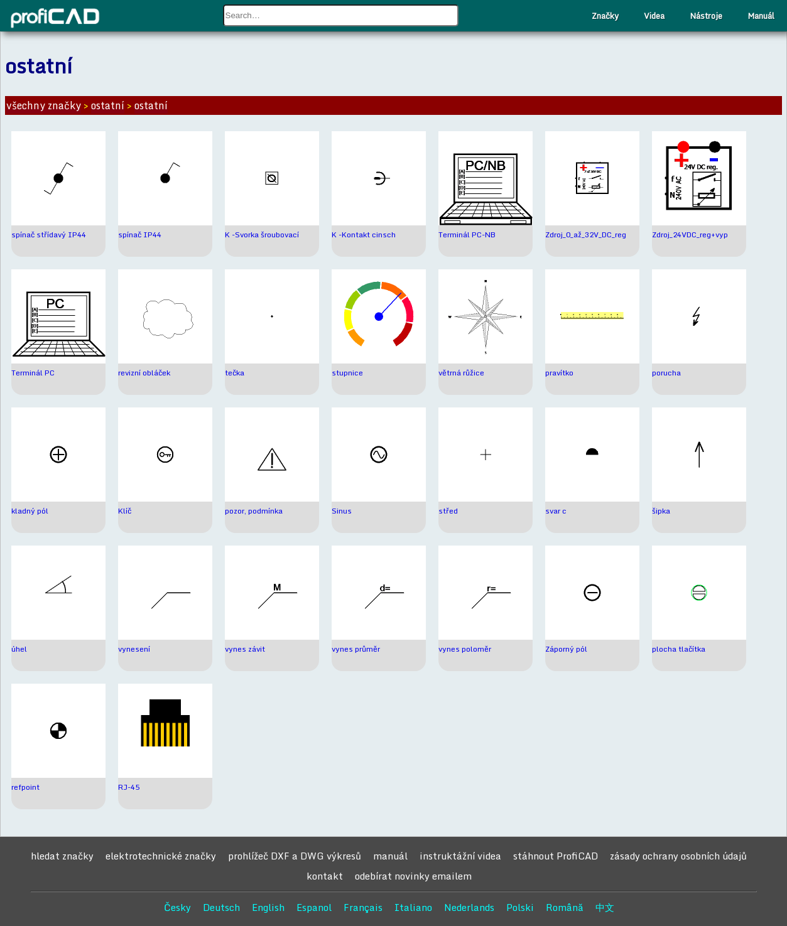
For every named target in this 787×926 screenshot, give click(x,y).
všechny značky (43, 105)
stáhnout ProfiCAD (555, 855)
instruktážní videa (460, 855)
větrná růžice (461, 373)
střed (448, 511)
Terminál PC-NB (467, 234)
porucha (666, 373)
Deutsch (221, 907)
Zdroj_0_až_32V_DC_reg (585, 234)
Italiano (413, 907)
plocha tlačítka (678, 649)
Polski (520, 907)
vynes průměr (356, 649)
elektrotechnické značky (161, 855)
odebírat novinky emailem (413, 875)
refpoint (25, 787)
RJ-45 (128, 787)
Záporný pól (566, 649)
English (268, 907)
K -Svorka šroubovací (262, 234)
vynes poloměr (464, 649)
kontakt (325, 875)
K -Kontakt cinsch (364, 234)
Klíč (124, 511)
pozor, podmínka (254, 511)
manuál (390, 855)
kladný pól (29, 511)
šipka (661, 511)
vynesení (134, 649)
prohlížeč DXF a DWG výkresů (294, 855)
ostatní (107, 105)
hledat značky (62, 855)
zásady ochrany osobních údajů (678, 855)
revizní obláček (144, 373)
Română (564, 907)
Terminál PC (33, 373)
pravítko (559, 373)
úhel (19, 649)
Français (363, 907)
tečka (234, 373)
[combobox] (341, 15)
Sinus (342, 511)
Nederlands (469, 907)
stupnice (347, 373)
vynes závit (245, 649)
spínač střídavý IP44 (48, 234)
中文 (604, 907)
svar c (556, 511)
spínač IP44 (139, 234)
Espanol (314, 907)
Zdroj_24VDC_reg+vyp (690, 234)
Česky (177, 907)
